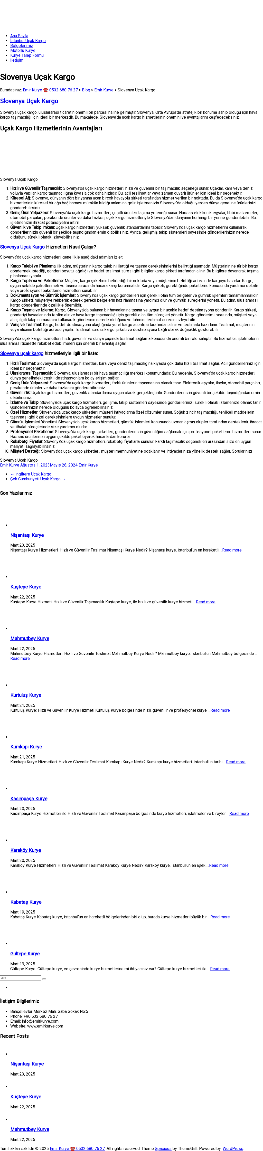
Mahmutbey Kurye (29, 638)
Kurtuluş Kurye (25, 695)
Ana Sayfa (19, 35)
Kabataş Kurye (26, 902)
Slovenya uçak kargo (21, 353)
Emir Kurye (9, 465)
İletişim (16, 60)
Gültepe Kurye (25, 954)
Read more (232, 550)
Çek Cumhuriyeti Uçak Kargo (38, 479)
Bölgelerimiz (21, 45)
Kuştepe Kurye (25, 587)
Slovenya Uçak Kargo (22, 247)
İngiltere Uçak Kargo (30, 474)
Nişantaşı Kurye (27, 535)
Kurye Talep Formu (27, 55)
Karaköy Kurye (25, 850)
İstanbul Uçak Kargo (28, 40)
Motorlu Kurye (22, 50)
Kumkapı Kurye (26, 747)
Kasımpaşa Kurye (28, 799)
